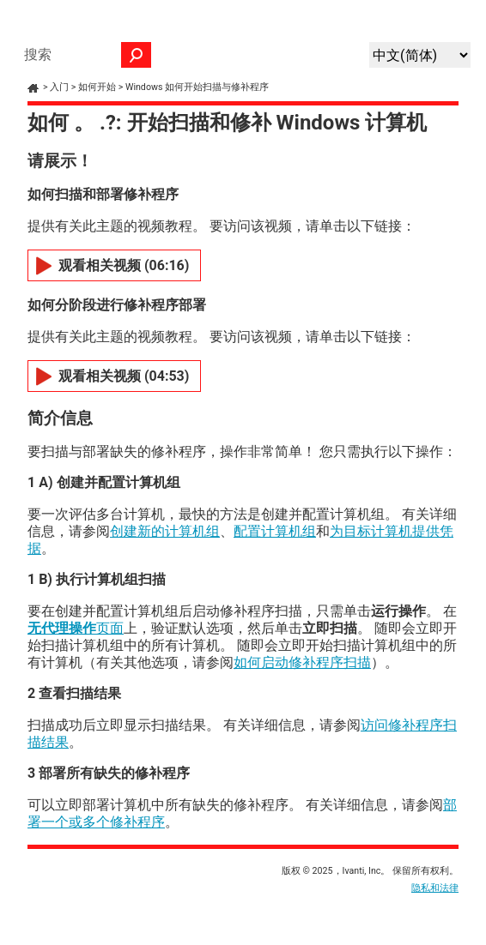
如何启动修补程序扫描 (302, 662)
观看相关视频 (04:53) (123, 376)
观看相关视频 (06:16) (123, 265)
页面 (75, 628)
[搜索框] (83, 55)
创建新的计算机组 (165, 531)
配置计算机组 (275, 531)
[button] (136, 55)
